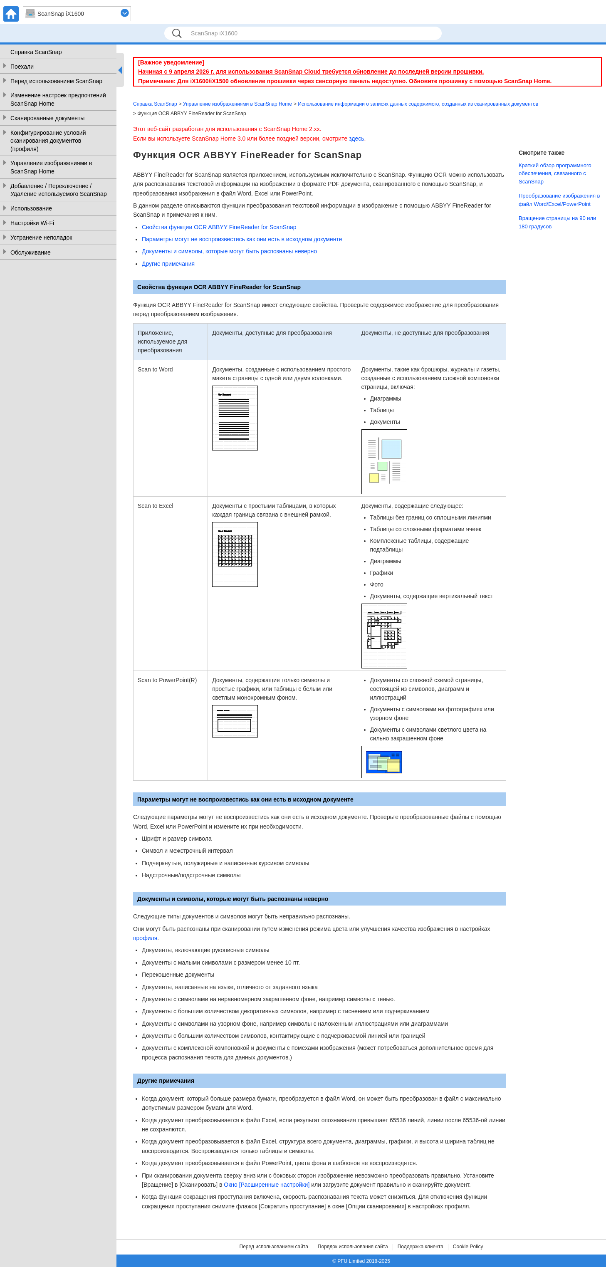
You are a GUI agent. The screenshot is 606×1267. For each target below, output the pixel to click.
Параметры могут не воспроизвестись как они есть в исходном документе (242, 239)
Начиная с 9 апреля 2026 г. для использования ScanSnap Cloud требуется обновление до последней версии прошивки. (311, 71)
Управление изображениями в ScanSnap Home (51, 167)
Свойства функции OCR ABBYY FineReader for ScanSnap (219, 227)
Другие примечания (168, 263)
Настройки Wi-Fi (32, 223)
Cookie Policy (468, 1247)
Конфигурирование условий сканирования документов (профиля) (48, 140)
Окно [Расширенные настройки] (266, 1184)
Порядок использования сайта (353, 1247)
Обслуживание (30, 252)
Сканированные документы (47, 118)
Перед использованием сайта (274, 1247)
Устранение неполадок (41, 237)
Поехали (22, 66)
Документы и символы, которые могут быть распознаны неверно (229, 251)
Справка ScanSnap (36, 52)
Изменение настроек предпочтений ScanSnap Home (58, 99)
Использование (31, 208)
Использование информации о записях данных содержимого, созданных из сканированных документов (418, 104)
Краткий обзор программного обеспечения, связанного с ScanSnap (555, 173)
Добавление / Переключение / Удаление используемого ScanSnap (58, 190)
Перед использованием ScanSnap (56, 81)
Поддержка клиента (420, 1247)
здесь (356, 138)
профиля (145, 938)
